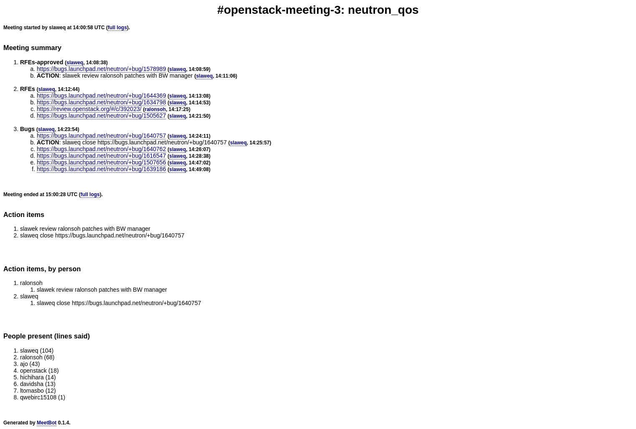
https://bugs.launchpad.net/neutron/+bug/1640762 (101, 149)
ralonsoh (155, 109)
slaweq (74, 63)
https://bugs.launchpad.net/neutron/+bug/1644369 (101, 95)
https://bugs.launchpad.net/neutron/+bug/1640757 (101, 135)
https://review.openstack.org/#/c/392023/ (89, 109)
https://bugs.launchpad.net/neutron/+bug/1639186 (101, 169)
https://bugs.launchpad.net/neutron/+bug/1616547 (101, 155)
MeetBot (46, 423)
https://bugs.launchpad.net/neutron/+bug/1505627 (101, 115)
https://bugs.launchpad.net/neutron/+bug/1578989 (101, 69)
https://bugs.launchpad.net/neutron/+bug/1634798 (101, 102)
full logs (117, 27)
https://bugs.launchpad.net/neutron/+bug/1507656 (101, 162)
